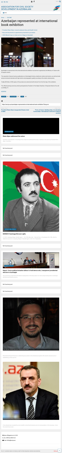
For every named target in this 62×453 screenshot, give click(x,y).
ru (7, 2)
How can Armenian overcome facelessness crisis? (16, 349)
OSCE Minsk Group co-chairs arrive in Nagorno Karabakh (17, 35)
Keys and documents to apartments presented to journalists (18, 32)
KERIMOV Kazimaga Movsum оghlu (14, 234)
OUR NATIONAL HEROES (10, 229)
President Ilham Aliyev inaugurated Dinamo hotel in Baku (15, 110)
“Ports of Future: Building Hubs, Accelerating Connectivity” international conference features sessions (47, 111)
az (2, 2)
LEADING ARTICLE (9, 131)
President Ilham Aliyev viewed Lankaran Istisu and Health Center (20, 30)
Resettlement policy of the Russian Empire (14, 418)
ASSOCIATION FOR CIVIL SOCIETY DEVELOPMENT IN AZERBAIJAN (17, 8)
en (4, 2)
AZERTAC (3, 91)
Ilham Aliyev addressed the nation (14, 136)
